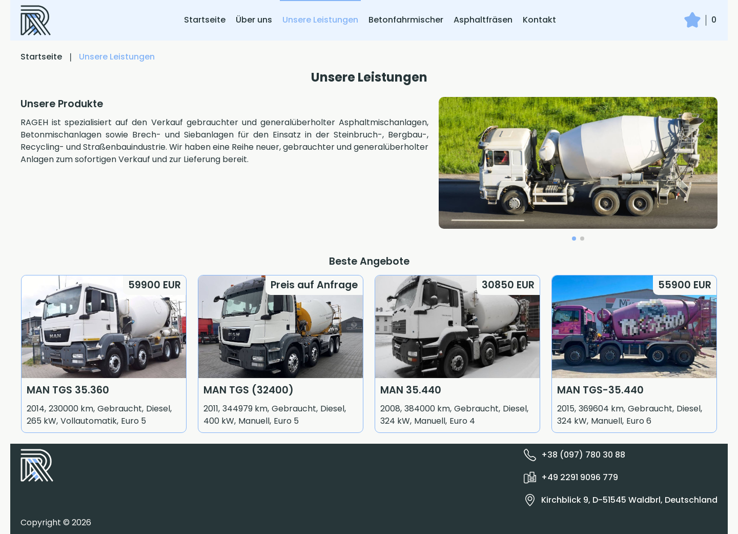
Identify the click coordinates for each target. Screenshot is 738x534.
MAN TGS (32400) (248, 390)
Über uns (254, 20)
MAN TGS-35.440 (600, 390)
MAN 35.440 (410, 390)
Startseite (204, 20)
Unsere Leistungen (320, 20)
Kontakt (539, 20)
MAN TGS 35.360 (68, 390)
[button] (574, 238)
